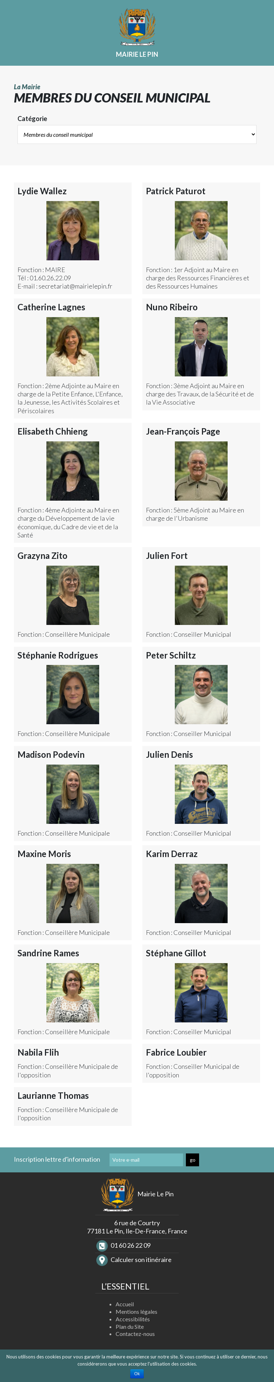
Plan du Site (130, 1326)
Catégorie (32, 118)
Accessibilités (133, 1319)
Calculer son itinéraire (134, 1259)
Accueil (125, 1304)
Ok (136, 1373)
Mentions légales (136, 1311)
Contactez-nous (135, 1333)
